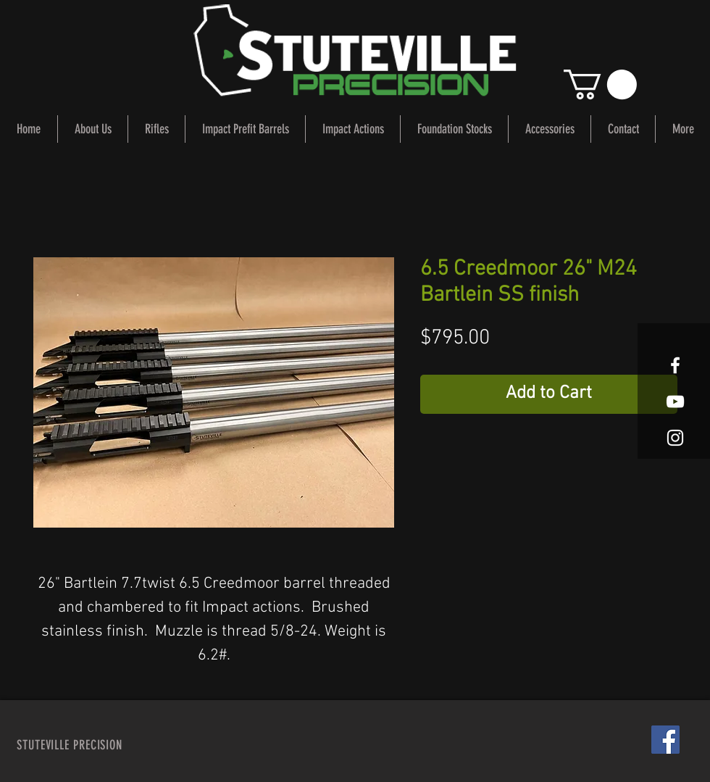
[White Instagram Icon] (675, 438)
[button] (600, 84)
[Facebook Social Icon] (665, 739)
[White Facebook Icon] (675, 365)
